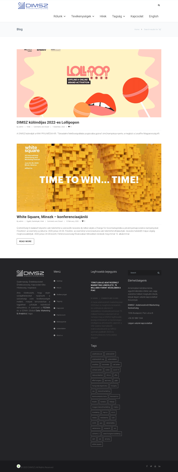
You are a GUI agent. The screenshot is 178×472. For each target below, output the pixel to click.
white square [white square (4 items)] (96, 444)
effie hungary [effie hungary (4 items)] (96, 380)
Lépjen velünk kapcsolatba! (140, 323)
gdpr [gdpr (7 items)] (116, 380)
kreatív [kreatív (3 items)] (94, 402)
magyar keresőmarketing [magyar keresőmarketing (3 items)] (101, 407)
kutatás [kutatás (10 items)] (103, 402)
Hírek (103, 16)
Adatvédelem (61, 328)
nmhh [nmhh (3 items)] (94, 423)
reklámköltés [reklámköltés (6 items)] (110, 423)
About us (60, 335)
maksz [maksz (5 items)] (116, 407)
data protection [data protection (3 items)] (97, 375)
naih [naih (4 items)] (113, 418)
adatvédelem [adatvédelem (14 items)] (112, 359)
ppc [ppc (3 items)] (101, 423)
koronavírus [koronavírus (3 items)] (114, 396)
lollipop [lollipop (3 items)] (112, 402)
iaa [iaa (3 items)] (93, 391)
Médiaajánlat (61, 322)
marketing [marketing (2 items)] (95, 412)
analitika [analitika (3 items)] (95, 364)
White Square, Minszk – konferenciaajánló (52, 217)
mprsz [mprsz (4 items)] (105, 412)
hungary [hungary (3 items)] (114, 386)
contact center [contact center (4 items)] (97, 370)
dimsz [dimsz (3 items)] (108, 375)
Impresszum (61, 315)
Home (136, 29)
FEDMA (46, 307)
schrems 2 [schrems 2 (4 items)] (96, 434)
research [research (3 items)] (107, 428)
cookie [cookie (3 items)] (107, 370)
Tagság (117, 16)
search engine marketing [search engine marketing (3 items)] (111, 434)
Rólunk (58, 16)
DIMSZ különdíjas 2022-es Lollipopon (48, 122)
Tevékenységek (81, 16)
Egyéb (29, 221)
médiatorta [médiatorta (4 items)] (104, 418)
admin (21, 127)
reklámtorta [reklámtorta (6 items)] (96, 428)
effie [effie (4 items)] (115, 375)
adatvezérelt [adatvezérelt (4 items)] (110, 354)
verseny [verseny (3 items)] (107, 439)
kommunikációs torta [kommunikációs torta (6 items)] (99, 396)
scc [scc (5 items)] (115, 428)
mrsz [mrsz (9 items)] (113, 412)
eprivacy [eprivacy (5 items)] (108, 380)
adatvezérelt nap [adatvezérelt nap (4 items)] (98, 359)
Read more (25, 241)
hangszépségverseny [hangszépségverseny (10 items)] (99, 386)
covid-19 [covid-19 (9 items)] (116, 370)
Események (35, 221)
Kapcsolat (137, 16)
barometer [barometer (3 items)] (105, 364)
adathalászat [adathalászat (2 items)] (97, 354)
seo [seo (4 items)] (100, 439)
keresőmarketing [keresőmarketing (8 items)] (104, 391)
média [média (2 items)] (94, 418)
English (153, 16)
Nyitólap (59, 281)
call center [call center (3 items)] (116, 364)
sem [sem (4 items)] (93, 439)
